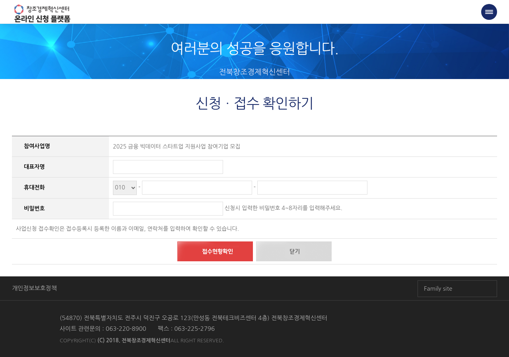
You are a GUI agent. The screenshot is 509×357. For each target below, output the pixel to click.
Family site (438, 288)
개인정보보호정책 (34, 288)
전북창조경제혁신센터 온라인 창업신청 (42, 14)
